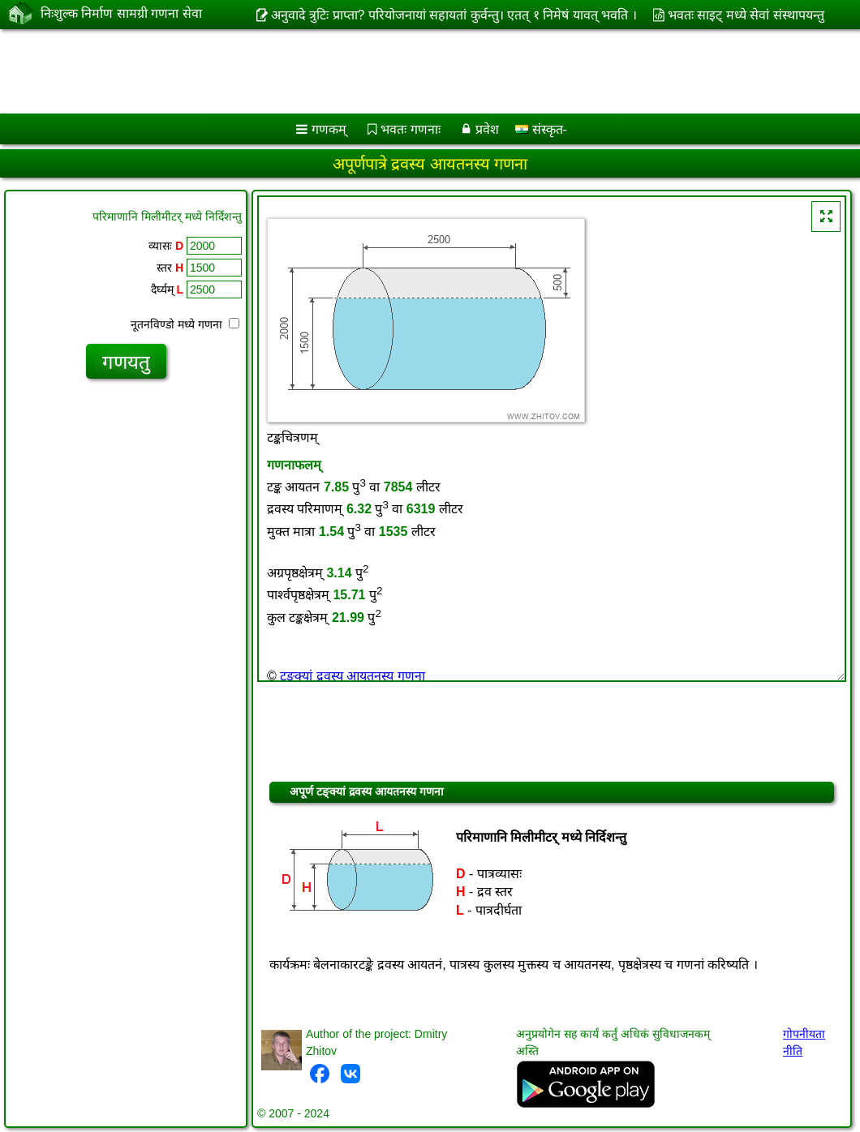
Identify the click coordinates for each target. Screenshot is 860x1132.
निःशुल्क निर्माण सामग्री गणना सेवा (121, 14)
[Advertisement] (414, 71)
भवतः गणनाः (410, 129)
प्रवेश (487, 129)
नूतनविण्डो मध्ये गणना (185, 324)
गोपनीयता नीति (804, 1042)
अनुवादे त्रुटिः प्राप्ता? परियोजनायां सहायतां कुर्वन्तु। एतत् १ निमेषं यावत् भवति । (454, 15)
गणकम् (329, 129)
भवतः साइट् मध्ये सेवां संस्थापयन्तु (746, 15)
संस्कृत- (541, 129)
